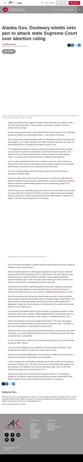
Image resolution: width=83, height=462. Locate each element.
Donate (75, 3)
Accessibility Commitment (51, 429)
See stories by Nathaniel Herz (14, 404)
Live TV (62, 3)
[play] (5, 10)
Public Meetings (35, 433)
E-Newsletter (34, 436)
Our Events (33, 434)
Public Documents (35, 430)
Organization (34, 425)
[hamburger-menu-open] (5, 3)
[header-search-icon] (42, 3)
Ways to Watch (34, 437)
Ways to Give (51, 425)
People (32, 428)
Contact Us (33, 423)
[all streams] (80, 9)
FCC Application (35, 431)
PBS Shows (49, 3)
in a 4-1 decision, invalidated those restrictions (49, 292)
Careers (32, 427)
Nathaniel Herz (10, 44)
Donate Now (51, 423)
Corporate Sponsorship (54, 427)
